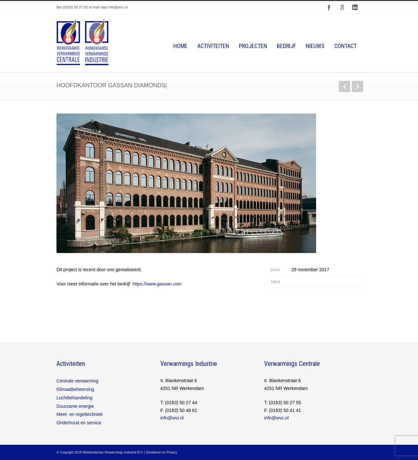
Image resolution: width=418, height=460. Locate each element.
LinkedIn (355, 7)
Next (357, 86)
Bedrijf (286, 45)
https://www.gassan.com (156, 283)
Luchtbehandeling (74, 397)
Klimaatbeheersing (75, 389)
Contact (345, 45)
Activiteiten (213, 45)
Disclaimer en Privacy (161, 452)
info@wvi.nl (172, 417)
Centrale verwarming (77, 380)
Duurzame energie (75, 406)
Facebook (329, 7)
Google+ (342, 7)
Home (180, 45)
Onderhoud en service (78, 422)
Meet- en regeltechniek (79, 414)
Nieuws (315, 45)
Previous (344, 86)
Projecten (253, 45)
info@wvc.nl (276, 417)
